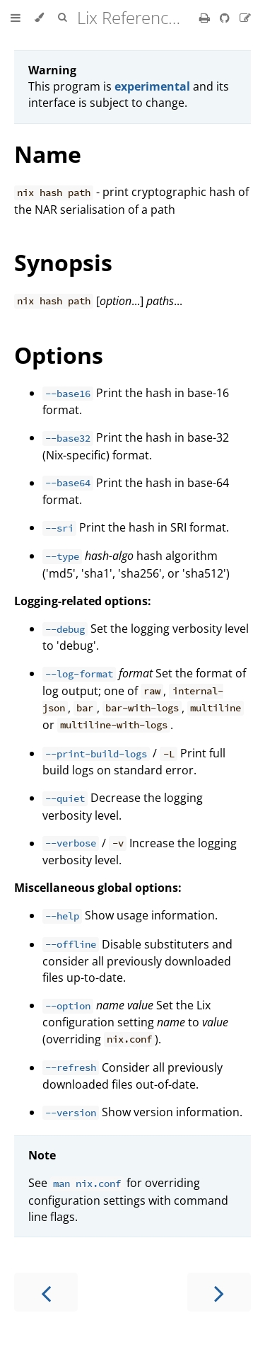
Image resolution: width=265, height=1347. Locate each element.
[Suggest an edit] (245, 17)
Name (47, 154)
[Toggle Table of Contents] (16, 17)
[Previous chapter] (46, 1292)
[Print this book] (206, 17)
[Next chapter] (219, 1292)
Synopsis (63, 262)
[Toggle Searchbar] (62, 17)
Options (58, 355)
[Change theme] (39, 17)
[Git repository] (226, 17)
